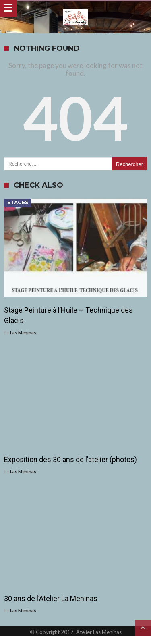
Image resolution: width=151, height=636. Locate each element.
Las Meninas (23, 332)
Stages (17, 202)
